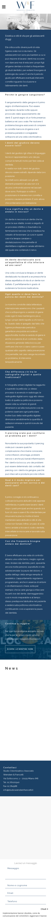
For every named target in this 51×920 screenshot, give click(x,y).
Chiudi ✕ (44, 909)
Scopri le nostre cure (20, 649)
